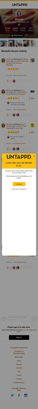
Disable (19, 184)
